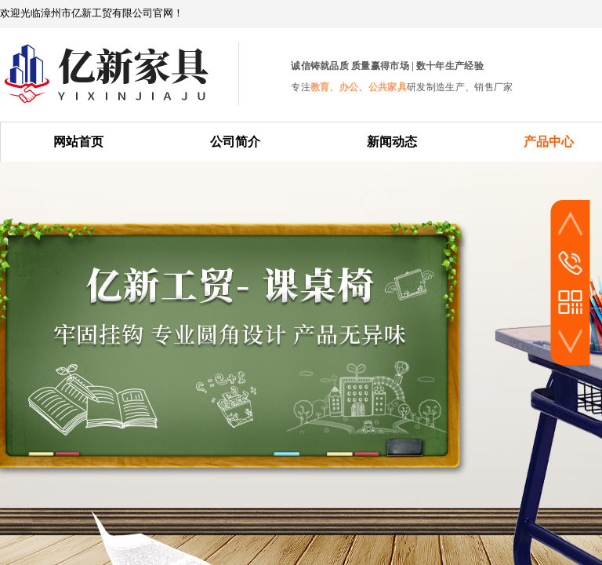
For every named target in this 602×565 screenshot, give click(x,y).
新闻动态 (392, 141)
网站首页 (78, 141)
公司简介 (235, 141)
